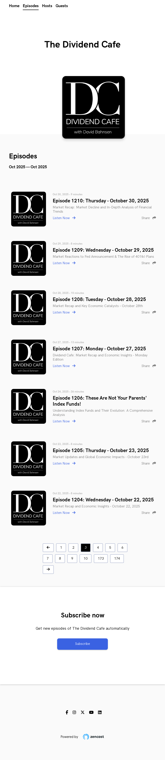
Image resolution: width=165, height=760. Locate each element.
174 (117, 559)
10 (86, 559)
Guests (62, 6)
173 (101, 559)
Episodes (31, 6)
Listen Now (64, 218)
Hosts (47, 6)
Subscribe (82, 644)
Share (148, 218)
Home (14, 6)
